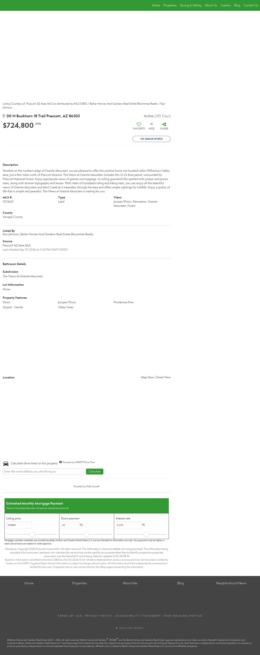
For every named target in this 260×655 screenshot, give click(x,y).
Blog (237, 5)
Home (156, 5)
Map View (147, 377)
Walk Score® (93, 486)
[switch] (139, 127)
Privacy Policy (98, 615)
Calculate (95, 471)
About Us (211, 5)
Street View (163, 377)
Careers (226, 5)
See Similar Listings (151, 138)
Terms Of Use (70, 615)
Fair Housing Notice (183, 615)
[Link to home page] (4, 5)
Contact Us (251, 5)
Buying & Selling (190, 5)
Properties (170, 5)
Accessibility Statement (138, 615)
